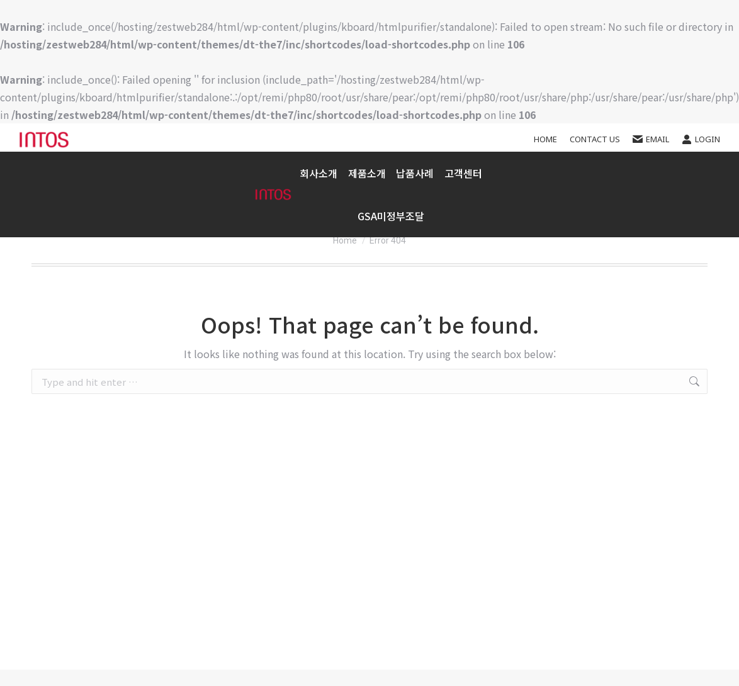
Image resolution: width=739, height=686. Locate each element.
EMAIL (651, 139)
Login (701, 139)
